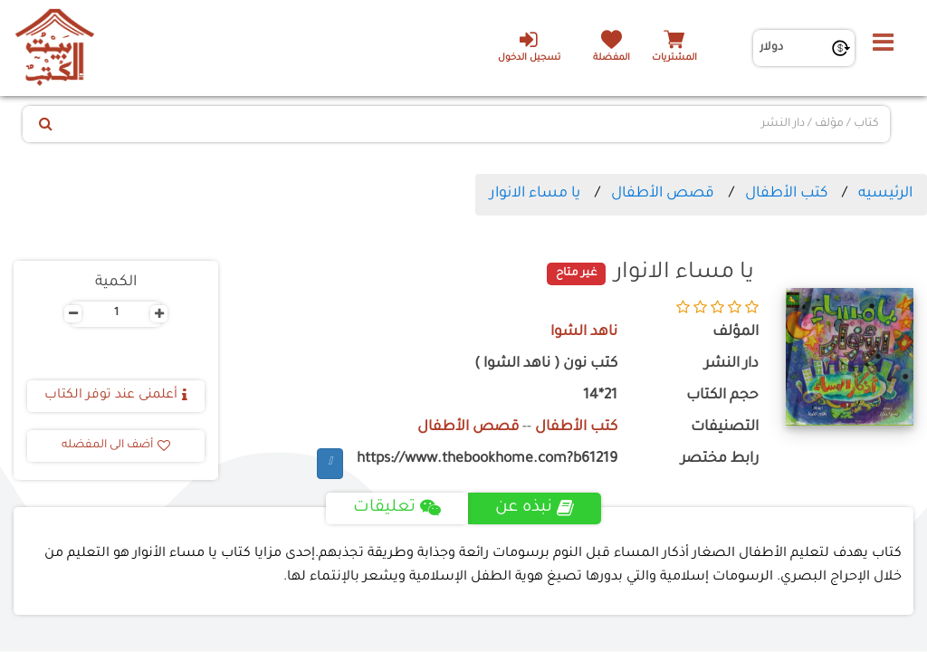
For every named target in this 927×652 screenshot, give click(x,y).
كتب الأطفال (786, 194)
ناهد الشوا (583, 332)
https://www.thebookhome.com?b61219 (487, 459)
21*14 (600, 396)
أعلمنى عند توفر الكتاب (115, 395)
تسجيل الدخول (528, 46)
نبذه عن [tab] (534, 508)
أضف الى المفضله (116, 445)
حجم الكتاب (722, 396)
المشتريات (674, 58)
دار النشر (731, 364)
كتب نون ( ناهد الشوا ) (545, 364)
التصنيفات (725, 428)
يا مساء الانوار (535, 194)
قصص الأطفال (662, 194)
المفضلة (611, 58)
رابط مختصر (720, 459)
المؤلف (735, 332)
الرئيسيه (885, 194)
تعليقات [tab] (397, 508)
